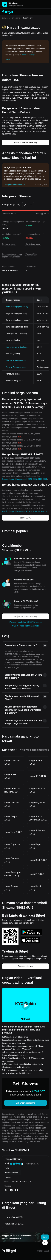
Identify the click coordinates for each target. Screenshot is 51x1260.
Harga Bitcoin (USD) (35, 888)
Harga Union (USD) (13, 1217)
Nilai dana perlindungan (16, 360)
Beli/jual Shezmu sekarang (25, 142)
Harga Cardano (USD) (11, 860)
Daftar (8, 59)
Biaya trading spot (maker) (17, 307)
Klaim (45, 1237)
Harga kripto (15, 18)
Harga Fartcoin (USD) (11, 888)
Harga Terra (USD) (13, 832)
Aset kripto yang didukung (16, 347)
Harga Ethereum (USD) (37, 790)
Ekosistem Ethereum (12, 1172)
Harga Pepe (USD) (35, 846)
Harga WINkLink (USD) (12, 762)
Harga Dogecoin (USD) (12, 846)
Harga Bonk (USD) (38, 860)
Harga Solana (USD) (35, 762)
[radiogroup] (16, 1163)
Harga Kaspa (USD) (10, 818)
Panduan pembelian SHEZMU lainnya (26, 622)
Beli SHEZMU (25, 518)
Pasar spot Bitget (28, 55)
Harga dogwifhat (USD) (37, 804)
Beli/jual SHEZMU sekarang (25, 616)
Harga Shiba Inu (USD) (37, 832)
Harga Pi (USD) (36, 874)
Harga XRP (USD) (38, 776)
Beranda (5, 18)
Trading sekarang (25, 966)
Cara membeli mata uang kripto (25, 626)
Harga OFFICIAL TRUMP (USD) (12, 790)
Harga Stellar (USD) (10, 776)
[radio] (11, 1163)
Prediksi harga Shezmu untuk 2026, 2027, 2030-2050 (24, 479)
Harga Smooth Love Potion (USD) (38, 818)
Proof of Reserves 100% (16, 367)
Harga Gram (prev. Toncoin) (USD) (13, 874)
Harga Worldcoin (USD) (12, 804)
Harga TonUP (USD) (14, 1224)
